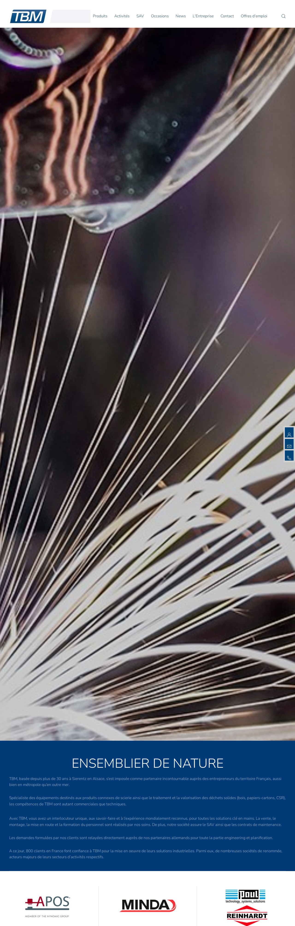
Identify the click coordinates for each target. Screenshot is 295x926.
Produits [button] (100, 16)
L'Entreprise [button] (203, 16)
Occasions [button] (160, 16)
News (181, 16)
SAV (140, 16)
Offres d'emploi (254, 16)
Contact (227, 16)
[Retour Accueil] (50, 16)
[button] (283, 16)
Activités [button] (122, 16)
